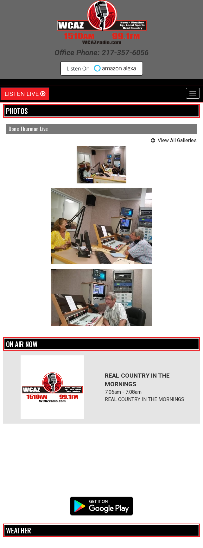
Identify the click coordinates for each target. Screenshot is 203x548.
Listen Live (24, 93)
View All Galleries (177, 140)
